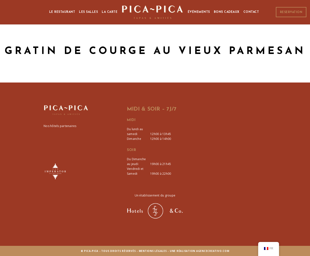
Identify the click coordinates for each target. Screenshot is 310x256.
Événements (199, 12)
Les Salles (88, 12)
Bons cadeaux (227, 12)
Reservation (291, 12)
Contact (251, 12)
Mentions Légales (153, 251)
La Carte (109, 12)
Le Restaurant (62, 12)
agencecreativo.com (212, 251)
